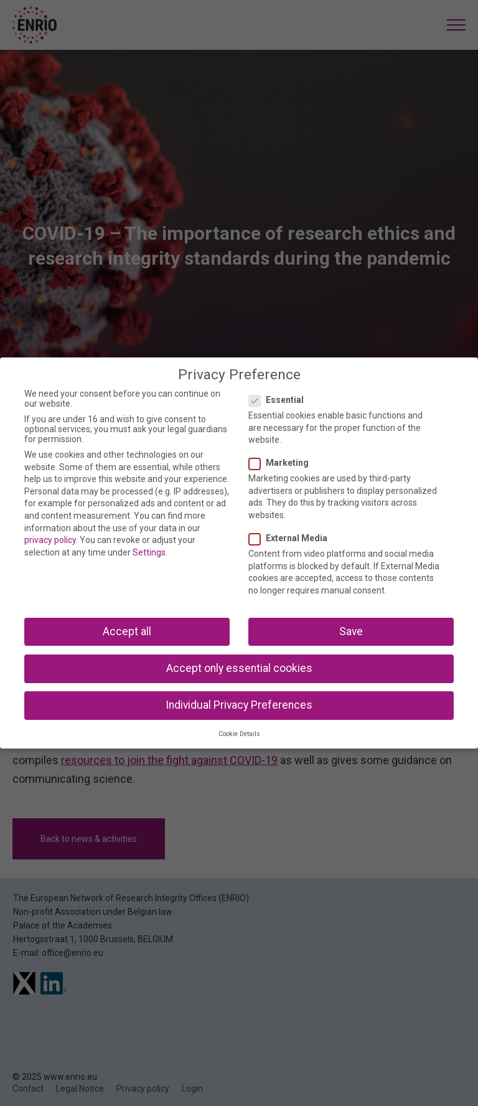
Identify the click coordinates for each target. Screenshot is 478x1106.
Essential (280, 400)
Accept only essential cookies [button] (239, 668)
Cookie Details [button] (239, 734)
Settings (149, 552)
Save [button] (351, 631)
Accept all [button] (127, 631)
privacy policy (50, 540)
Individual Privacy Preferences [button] (239, 705)
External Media (291, 538)
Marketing (282, 463)
